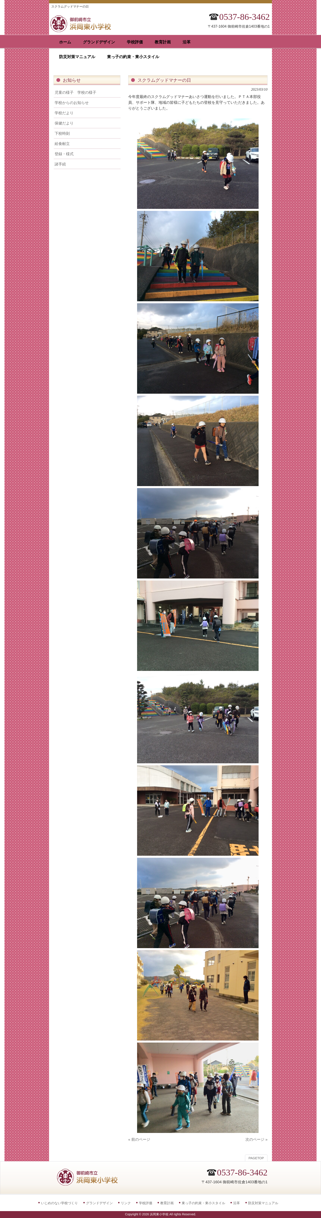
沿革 (236, 1203)
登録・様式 (64, 154)
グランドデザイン (99, 1203)
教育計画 (167, 1203)
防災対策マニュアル (263, 1203)
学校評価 (145, 1203)
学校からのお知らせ (72, 102)
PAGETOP (256, 1158)
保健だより (64, 123)
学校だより (64, 113)
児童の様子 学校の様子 (75, 92)
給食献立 (62, 143)
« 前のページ (139, 1139)
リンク (126, 1203)
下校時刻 (62, 133)
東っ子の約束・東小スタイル (203, 1203)
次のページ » (256, 1139)
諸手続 (60, 164)
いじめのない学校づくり (59, 1203)
